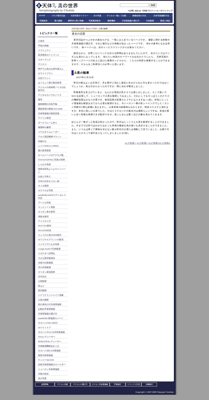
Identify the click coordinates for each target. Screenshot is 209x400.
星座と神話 (165, 21)
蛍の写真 (42, 378)
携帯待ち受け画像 (76, 21)
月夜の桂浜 (43, 374)
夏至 (40, 99)
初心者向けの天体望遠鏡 (49, 304)
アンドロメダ (44, 221)
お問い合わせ (135, 11)
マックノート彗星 (46, 207)
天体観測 (150, 21)
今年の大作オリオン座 (48, 181)
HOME (42, 15)
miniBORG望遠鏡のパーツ (50, 318)
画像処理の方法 (139, 16)
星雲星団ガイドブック (48, 55)
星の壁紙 (58, 21)
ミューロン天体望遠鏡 (48, 369)
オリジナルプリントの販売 (51, 239)
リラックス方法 (133, 384)
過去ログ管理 (91, 29)
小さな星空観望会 (46, 258)
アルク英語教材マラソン (49, 136)
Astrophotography (49, 10)
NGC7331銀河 (44, 225)
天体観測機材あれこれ (48, 346)
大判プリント (44, 78)
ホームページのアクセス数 (51, 155)
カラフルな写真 (45, 190)
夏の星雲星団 (44, 150)
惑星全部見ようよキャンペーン (52, 170)
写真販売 (43, 21)
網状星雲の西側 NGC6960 (50, 109)
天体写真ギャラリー (79, 16)
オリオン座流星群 (46, 272)
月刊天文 (42, 276)
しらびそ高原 (44, 164)
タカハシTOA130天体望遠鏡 (51, 332)
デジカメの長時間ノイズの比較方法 (52, 88)
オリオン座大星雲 (46, 212)
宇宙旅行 (117, 384)
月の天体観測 (44, 267)
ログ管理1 (130, 143)
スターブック (44, 59)
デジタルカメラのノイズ (49, 95)
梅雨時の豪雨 (44, 127)
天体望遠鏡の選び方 (130, 21)
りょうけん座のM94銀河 (49, 235)
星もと (41, 286)
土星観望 (42, 281)
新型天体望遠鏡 (45, 355)
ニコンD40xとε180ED (48, 146)
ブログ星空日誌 (58, 16)
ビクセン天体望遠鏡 (100, 384)
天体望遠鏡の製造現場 (48, 113)
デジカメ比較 (62, 384)
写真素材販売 (94, 21)
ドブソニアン (44, 50)
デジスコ (42, 64)
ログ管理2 (142, 143)
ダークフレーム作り (47, 123)
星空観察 (42, 290)
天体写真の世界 (78, 29)
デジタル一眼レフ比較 (116, 16)
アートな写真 (44, 202)
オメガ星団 (43, 186)
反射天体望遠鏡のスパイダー (52, 364)
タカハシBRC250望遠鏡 (49, 350)
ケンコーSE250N (46, 360)
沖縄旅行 (149, 384)
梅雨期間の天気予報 (47, 104)
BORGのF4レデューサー (49, 341)
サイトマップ (167, 11)
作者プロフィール (151, 11)
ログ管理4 (164, 143)
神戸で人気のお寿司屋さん (51, 69)
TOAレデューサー (46, 336)
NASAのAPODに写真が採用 (51, 159)
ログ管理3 (153, 143)
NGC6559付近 (44, 230)
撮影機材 (111, 21)
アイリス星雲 (44, 118)
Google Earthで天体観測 (49, 249)
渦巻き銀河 (43, 216)
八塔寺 (41, 41)
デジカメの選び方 (80, 384)
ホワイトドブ (44, 327)
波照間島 (44, 384)
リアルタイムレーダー (48, 132)
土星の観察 (43, 300)
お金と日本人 (44, 176)
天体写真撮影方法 (161, 16)
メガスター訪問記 (46, 253)
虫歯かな (42, 141)
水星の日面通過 (45, 262)
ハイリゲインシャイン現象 (51, 295)
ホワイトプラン (45, 73)
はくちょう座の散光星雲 (49, 83)
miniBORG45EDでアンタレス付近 (52, 196)
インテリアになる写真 (48, 244)
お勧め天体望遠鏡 (46, 309)
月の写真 (97, 16)
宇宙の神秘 (43, 45)
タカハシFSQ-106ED (47, 323)
